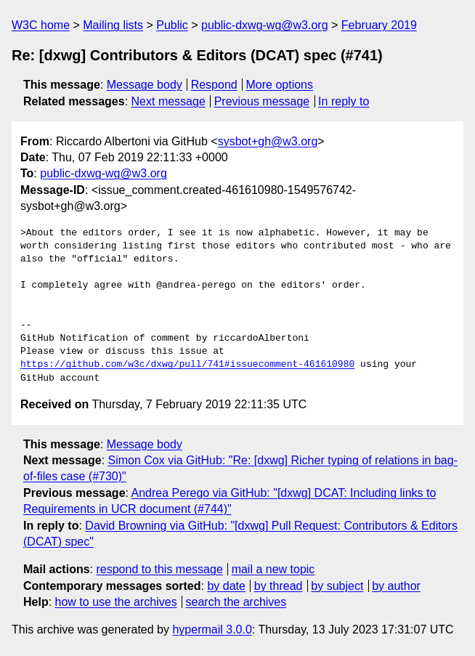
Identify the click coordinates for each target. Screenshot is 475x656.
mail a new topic (273, 569)
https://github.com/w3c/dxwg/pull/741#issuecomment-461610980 (187, 364)
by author (396, 586)
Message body (144, 84)
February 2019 (379, 25)
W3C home (41, 25)
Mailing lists (113, 25)
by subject (337, 586)
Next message (168, 101)
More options (280, 84)
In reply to (343, 101)
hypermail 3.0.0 (211, 629)
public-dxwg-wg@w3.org (264, 25)
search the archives (236, 602)
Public (172, 25)
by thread (278, 586)
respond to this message (159, 569)
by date (226, 586)
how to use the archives (116, 602)
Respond (214, 84)
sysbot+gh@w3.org (268, 141)
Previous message (262, 101)
